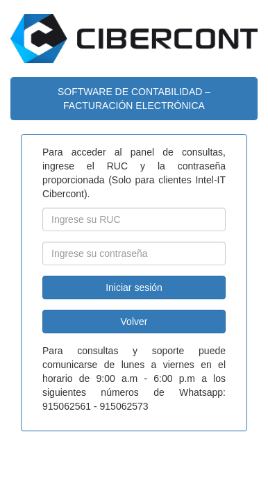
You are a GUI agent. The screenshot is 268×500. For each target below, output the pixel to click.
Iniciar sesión (134, 287)
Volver (134, 321)
